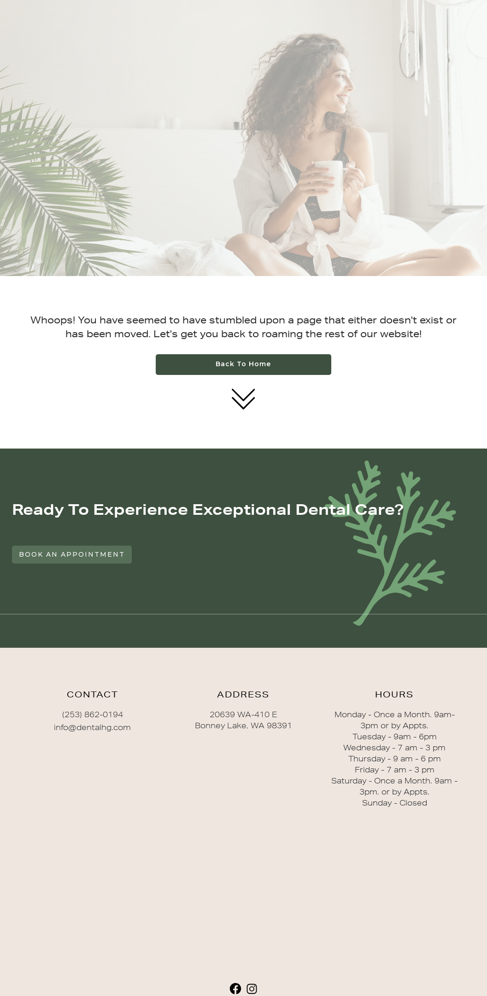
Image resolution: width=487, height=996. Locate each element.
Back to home (243, 364)
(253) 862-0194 (92, 714)
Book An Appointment (72, 554)
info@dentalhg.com (92, 727)
